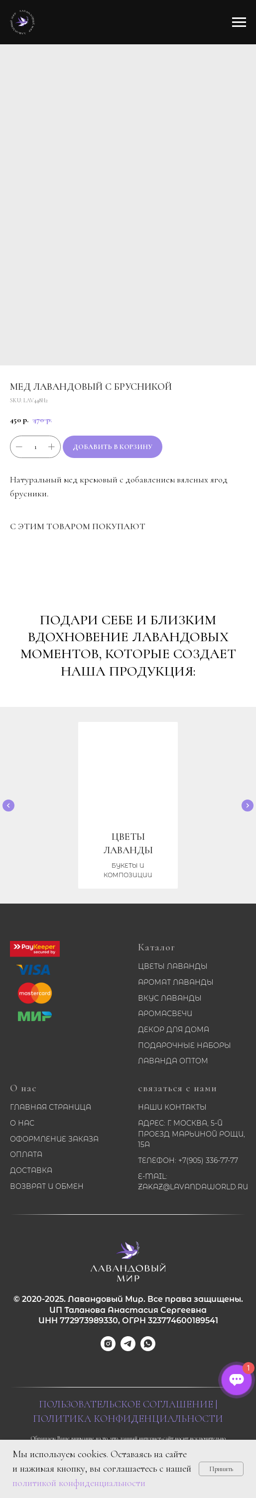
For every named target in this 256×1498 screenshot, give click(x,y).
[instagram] (108, 1348)
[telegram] (128, 1348)
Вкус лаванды (170, 998)
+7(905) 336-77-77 (208, 1160)
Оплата (26, 1154)
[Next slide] (248, 805)
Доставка (31, 1170)
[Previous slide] (8, 805)
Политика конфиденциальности (128, 1419)
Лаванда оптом (173, 1060)
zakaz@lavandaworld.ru (193, 1186)
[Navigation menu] (239, 22)
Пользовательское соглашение (126, 1404)
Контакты (185, 1107)
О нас (23, 1088)
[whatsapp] (147, 1348)
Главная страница (50, 1107)
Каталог (156, 947)
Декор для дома (173, 1029)
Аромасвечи (165, 1013)
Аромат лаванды (176, 982)
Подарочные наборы (184, 1045)
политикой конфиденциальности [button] (78, 1483)
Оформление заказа (54, 1139)
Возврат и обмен (47, 1186)
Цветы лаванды (173, 966)
